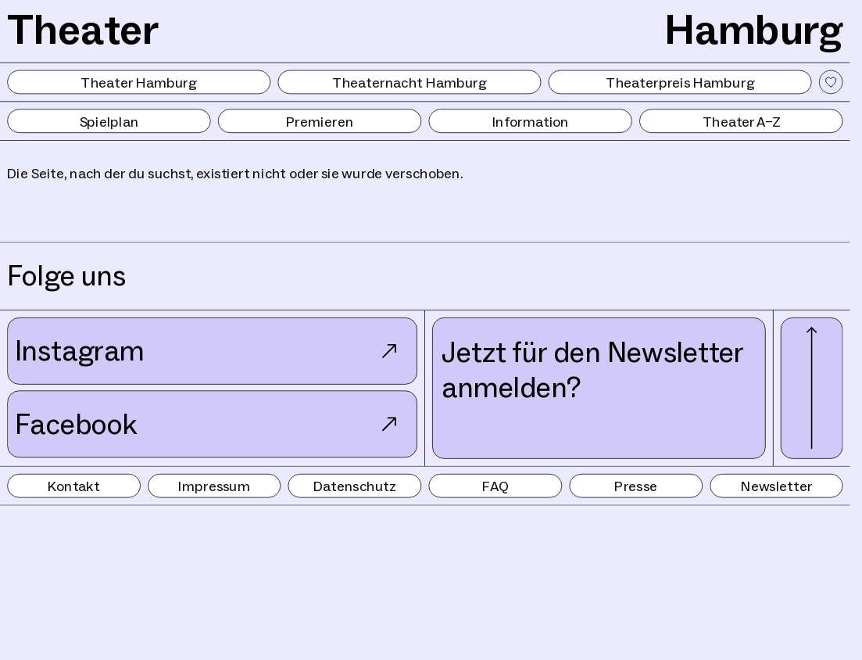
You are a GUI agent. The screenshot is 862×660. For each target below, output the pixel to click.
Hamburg (753, 30)
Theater (83, 30)
